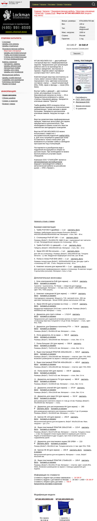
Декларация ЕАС (83, 102)
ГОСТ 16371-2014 (83, 99)
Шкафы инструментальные (15, 53)
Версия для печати (83, 106)
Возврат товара (8, 104)
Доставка (51, 4)
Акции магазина (9, 95)
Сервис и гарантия (10, 101)
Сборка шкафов (8, 98)
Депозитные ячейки (12, 68)
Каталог (43, 4)
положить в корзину (48, 283)
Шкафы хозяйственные (11, 78)
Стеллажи (6, 42)
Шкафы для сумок (11, 70)
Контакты (67, 4)
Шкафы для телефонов (13, 72)
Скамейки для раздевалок (13, 80)
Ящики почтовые (9, 84)
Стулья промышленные (14, 59)
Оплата (60, 4)
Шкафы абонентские (12, 66)
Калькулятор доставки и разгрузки (48, 484)
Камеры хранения (9, 62)
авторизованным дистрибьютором (48, 162)
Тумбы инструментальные (15, 55)
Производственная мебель (13, 49)
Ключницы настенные (11, 82)
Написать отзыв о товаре (44, 221)
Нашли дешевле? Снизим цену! (77, 48)
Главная (35, 4)
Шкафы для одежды (10, 44)
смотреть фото (74, 230)
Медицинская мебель (11, 75)
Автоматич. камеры (12, 64)
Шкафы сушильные (10, 46)
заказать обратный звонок (16, 32)
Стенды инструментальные (15, 57)
